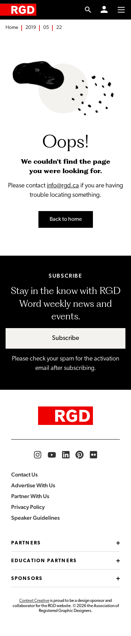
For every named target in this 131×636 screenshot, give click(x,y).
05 (46, 27)
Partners (65, 543)
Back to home (66, 219)
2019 (31, 27)
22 (59, 27)
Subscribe (65, 338)
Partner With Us (30, 496)
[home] (18, 9)
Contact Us (24, 474)
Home (12, 27)
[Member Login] (104, 9)
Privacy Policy (28, 507)
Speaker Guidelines (35, 517)
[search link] (88, 10)
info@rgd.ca (63, 186)
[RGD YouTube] (52, 455)
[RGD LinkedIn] (65, 455)
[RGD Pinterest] (79, 455)
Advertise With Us (33, 485)
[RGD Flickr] (93, 455)
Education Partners (65, 561)
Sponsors (65, 578)
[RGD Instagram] (38, 455)
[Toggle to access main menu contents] (121, 10)
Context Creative (34, 601)
